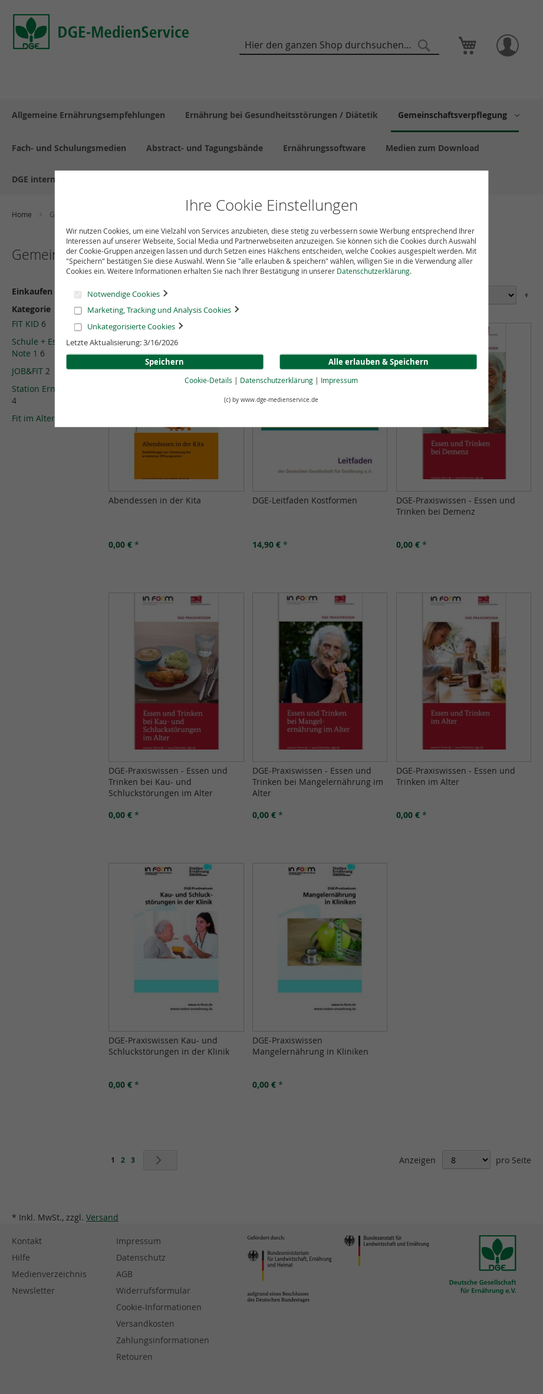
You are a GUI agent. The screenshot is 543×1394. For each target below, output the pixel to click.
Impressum (339, 380)
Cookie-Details (208, 380)
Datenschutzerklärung (373, 271)
